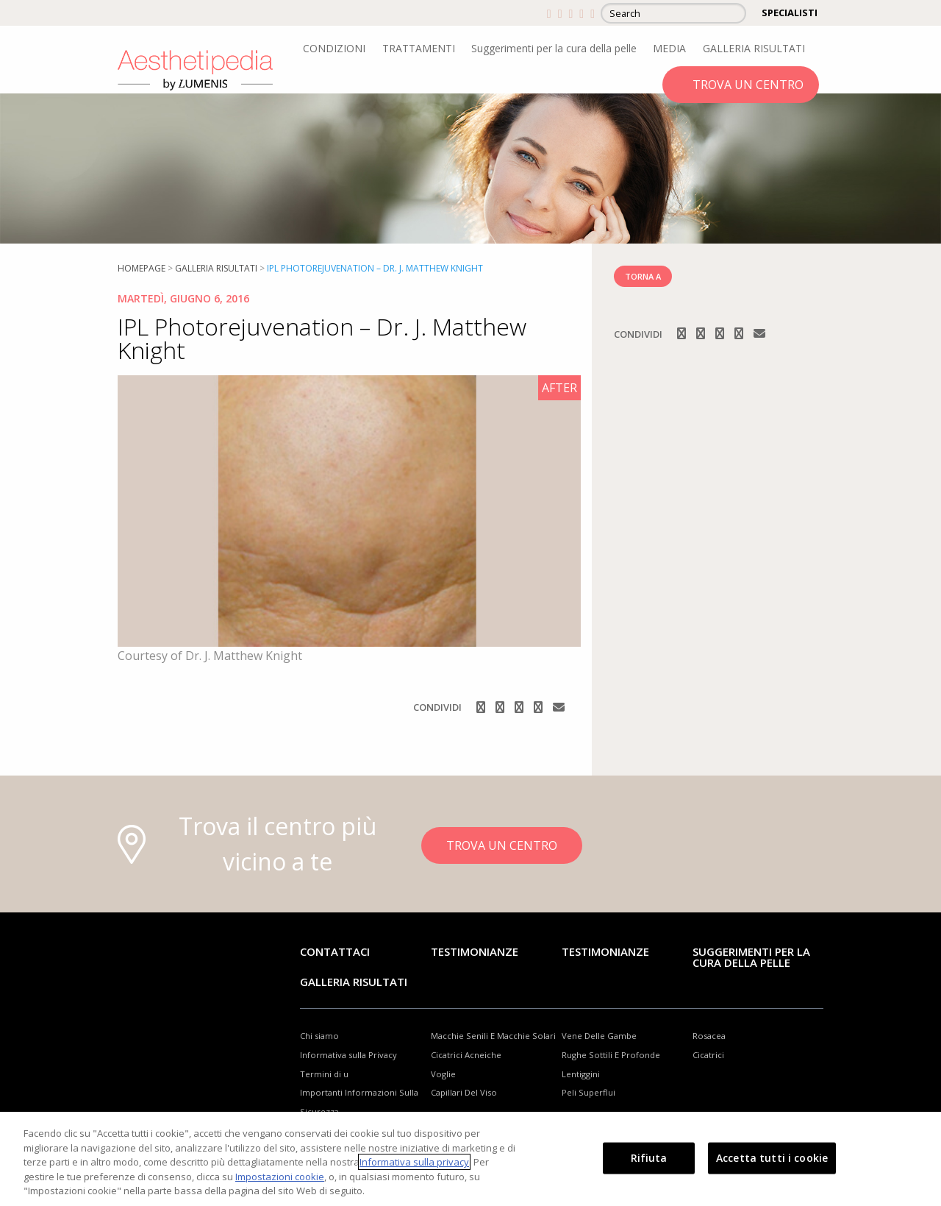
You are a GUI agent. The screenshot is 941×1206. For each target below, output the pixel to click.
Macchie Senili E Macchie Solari (493, 1035)
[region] (470, 1159)
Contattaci (335, 951)
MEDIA (669, 48)
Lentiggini (581, 1073)
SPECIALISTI (789, 12)
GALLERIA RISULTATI (754, 48)
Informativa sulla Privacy (348, 1054)
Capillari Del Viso (464, 1092)
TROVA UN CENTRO (748, 85)
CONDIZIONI (334, 48)
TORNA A (643, 276)
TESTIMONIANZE (605, 951)
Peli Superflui (588, 1092)
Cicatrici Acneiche (466, 1054)
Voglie (443, 1073)
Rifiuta (649, 1158)
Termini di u (324, 1073)
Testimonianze (474, 951)
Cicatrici (708, 1054)
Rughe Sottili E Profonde (611, 1054)
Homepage (141, 268)
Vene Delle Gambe (599, 1035)
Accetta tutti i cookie (772, 1158)
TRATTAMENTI (418, 48)
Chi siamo (319, 1035)
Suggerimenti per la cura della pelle (554, 48)
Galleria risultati (216, 268)
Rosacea (709, 1035)
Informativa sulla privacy (414, 1161)
